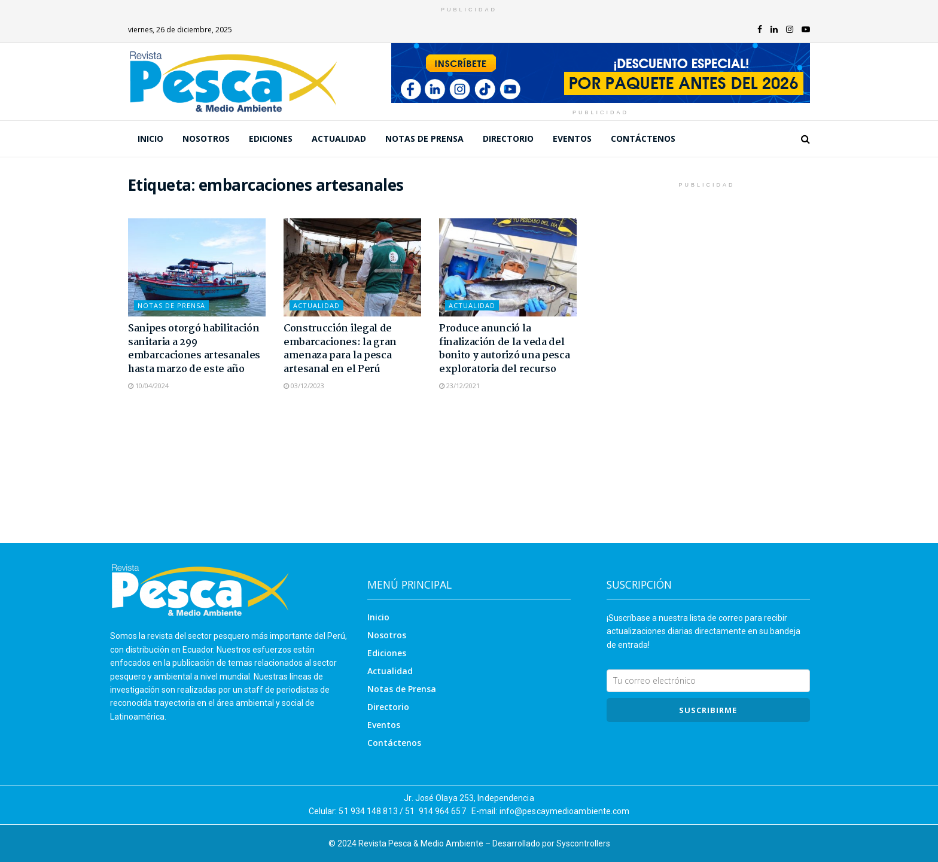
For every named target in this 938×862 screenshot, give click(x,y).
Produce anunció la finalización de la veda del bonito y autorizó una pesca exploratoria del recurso (504, 349)
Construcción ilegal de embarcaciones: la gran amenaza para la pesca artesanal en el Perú (340, 349)
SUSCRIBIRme (708, 710)
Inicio (150, 138)
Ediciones (271, 138)
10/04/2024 (148, 385)
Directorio (508, 138)
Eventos (572, 138)
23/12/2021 (459, 385)
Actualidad (339, 138)
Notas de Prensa (424, 138)
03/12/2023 (304, 385)
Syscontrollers (583, 843)
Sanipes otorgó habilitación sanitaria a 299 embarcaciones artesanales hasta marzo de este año (194, 349)
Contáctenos (643, 138)
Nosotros (206, 138)
